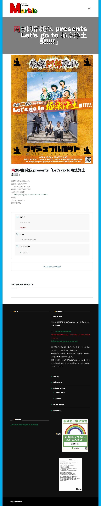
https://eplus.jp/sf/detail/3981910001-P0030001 (31, 195)
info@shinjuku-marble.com (64, 341)
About (56, 376)
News (58, 399)
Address (57, 382)
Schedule (60, 393)
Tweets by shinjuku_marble (24, 425)
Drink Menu (59, 405)
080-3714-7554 (63, 331)
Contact (57, 411)
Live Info (24, 253)
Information (59, 388)
